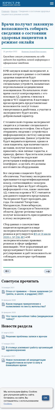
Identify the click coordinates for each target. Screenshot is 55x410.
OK (46, 397)
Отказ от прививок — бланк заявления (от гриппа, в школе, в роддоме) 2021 (29, 292)
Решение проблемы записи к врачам (26, 336)
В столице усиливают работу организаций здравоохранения (29, 349)
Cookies (8, 404)
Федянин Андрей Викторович (34, 52)
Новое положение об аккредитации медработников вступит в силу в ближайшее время (26, 362)
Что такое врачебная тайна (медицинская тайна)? (29, 317)
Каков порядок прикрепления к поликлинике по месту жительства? (26, 305)
